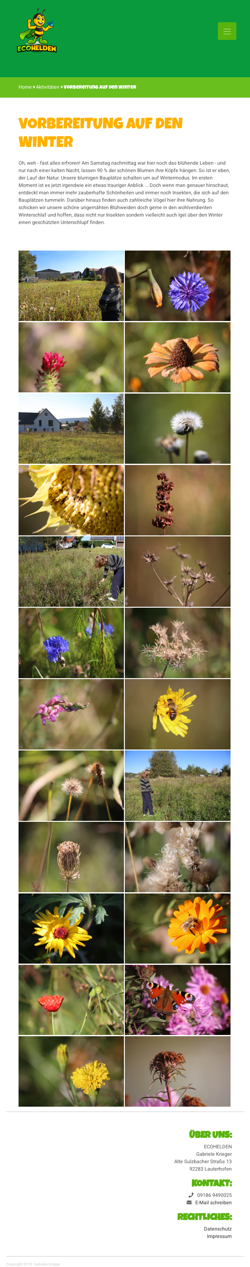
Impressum (219, 1236)
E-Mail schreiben (213, 1202)
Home (25, 87)
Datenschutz (218, 1229)
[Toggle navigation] (227, 31)
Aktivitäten (48, 87)
